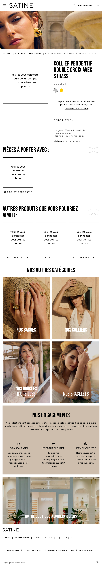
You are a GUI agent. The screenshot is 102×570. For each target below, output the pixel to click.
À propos (68, 539)
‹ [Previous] (90, 151)
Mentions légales (86, 551)
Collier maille (84, 258)
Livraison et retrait (22, 539)
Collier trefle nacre (18, 258)
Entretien (37, 539)
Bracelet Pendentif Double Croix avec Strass (18, 193)
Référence (59, 142)
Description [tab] (65, 121)
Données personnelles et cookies (61, 551)
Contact (48, 539)
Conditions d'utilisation (33, 551)
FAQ (58, 539)
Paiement (6, 539)
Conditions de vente (11, 551)
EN (98, 5)
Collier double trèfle (51, 258)
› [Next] (96, 151)
